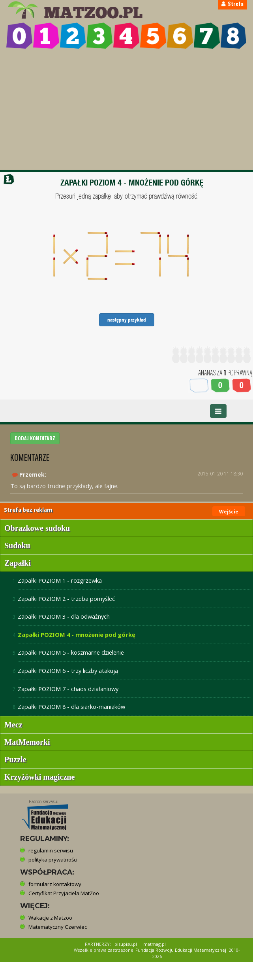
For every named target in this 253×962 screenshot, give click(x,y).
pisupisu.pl (125, 944)
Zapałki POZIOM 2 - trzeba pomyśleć (66, 598)
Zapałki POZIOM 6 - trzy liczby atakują (68, 670)
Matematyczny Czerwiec (57, 926)
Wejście (228, 511)
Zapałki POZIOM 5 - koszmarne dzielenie (71, 652)
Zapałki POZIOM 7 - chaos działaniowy (68, 689)
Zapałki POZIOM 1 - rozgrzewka (60, 580)
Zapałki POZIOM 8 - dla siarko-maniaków (71, 706)
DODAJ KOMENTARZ (35, 438)
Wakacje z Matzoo (50, 917)
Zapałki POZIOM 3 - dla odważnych (64, 616)
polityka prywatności (52, 859)
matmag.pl (154, 944)
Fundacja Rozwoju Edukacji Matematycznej (180, 950)
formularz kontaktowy (54, 884)
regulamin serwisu (50, 850)
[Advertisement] (126, 110)
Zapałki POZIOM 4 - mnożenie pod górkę (76, 634)
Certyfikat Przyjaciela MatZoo (63, 893)
